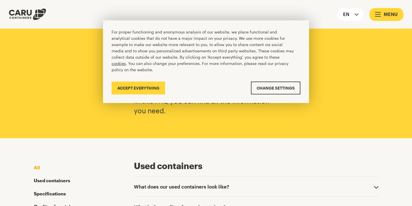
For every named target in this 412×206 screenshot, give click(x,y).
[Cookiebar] (206, 61)
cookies (119, 63)
